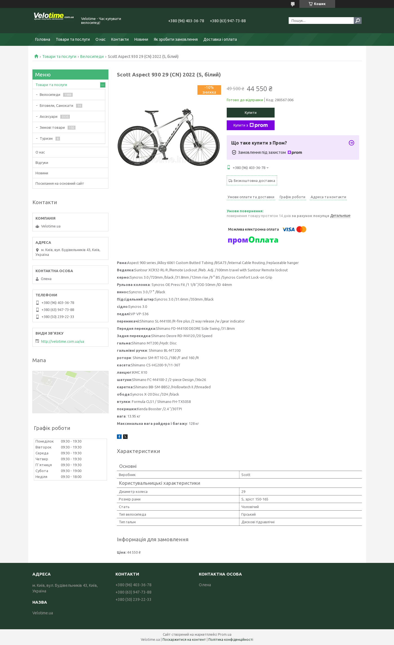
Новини (141, 39)
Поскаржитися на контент (184, 639)
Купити (251, 112)
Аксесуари (48, 116)
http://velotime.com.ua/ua (62, 341)
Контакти (120, 39)
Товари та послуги (73, 39)
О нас (100, 39)
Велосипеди (92, 56)
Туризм (46, 138)
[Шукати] (358, 20)
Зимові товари (52, 127)
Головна (42, 39)
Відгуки (41, 162)
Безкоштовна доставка (254, 180)
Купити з (250, 125)
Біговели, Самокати (56, 105)
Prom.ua (224, 634)
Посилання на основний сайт (59, 183)
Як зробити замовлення (176, 39)
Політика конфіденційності (230, 639)
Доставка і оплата (220, 39)
